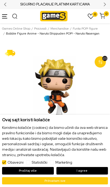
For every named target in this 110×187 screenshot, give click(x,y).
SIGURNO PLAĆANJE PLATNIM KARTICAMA (55, 4)
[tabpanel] (55, 88)
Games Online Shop (16, 28)
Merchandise (59, 28)
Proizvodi (40, 28)
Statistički (39, 162)
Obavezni (16, 162)
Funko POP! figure (85, 28)
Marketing (63, 162)
